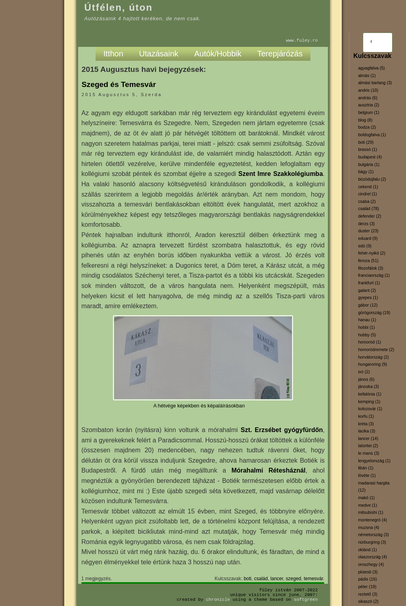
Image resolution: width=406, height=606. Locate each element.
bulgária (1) (368, 164)
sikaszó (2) (368, 601)
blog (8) (365, 120)
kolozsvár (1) (370, 408)
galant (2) (367, 290)
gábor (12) (367, 305)
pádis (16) (367, 579)
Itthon (113, 53)
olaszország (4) (372, 556)
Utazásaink (158, 53)
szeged (293, 578)
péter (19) (367, 586)
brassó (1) (367, 149)
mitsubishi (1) (370, 512)
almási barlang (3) (375, 82)
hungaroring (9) (372, 364)
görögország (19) (374, 312)
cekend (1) (368, 186)
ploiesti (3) (367, 571)
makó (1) (366, 497)
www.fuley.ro (302, 40)
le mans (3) (368, 453)
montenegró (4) (372, 519)
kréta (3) (366, 423)
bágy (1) (365, 171)
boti (247, 578)
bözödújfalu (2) (372, 179)
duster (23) (368, 230)
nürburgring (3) (372, 542)
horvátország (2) (373, 357)
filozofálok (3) (370, 268)
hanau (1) (367, 319)
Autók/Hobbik (217, 53)
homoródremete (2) (376, 349)
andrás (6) (367, 97)
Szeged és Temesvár (119, 84)
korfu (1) (366, 416)
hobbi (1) (366, 327)
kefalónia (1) (369, 394)
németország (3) (373, 534)
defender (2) (369, 216)
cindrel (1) (367, 193)
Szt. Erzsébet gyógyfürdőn (282, 430)
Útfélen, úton (118, 7)
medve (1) (367, 505)
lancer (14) (368, 438)
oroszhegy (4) (371, 564)
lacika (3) (366, 430)
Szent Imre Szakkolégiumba (280, 173)
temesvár (313, 578)
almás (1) (366, 75)
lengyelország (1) (374, 460)
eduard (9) (367, 238)
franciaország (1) (374, 275)
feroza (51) (368, 260)
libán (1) (365, 467)
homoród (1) (369, 342)
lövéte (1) (366, 475)
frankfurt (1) (369, 282)
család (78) (368, 208)
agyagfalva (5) (371, 68)
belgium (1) (368, 112)
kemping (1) (369, 401)
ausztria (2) (368, 104)
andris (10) (368, 90)
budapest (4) (370, 156)
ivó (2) (364, 371)
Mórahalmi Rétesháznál (269, 470)
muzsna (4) (368, 527)
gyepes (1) (368, 297)
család (261, 578)
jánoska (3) (368, 386)
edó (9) (365, 245)
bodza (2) (367, 127)
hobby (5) (367, 334)
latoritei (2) (368, 445)
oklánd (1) (367, 549)
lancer (276, 578)
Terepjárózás (280, 53)
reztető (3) (367, 594)
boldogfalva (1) (372, 134)
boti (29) (365, 142)
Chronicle (218, 599)
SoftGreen (306, 599)
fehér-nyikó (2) (371, 253)
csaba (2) (366, 201)
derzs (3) (366, 223)
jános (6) (366, 379)
